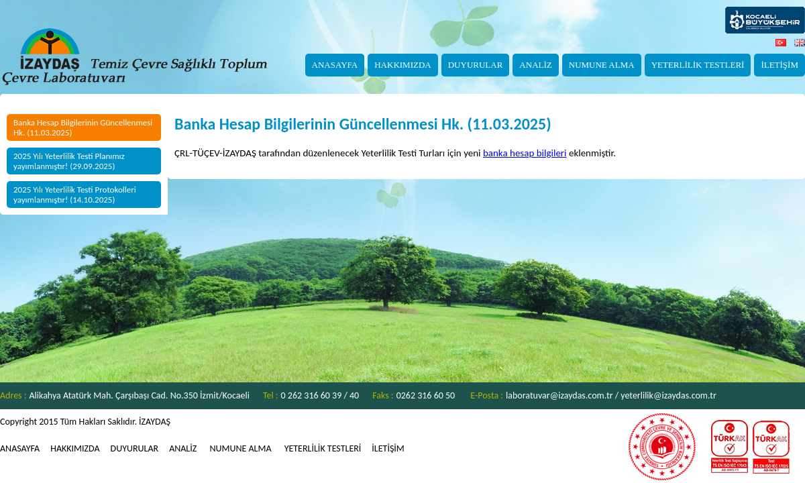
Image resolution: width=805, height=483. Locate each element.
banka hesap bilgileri (525, 153)
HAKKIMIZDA (402, 65)
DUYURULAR (475, 65)
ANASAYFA (335, 65)
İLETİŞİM (779, 65)
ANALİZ (535, 65)
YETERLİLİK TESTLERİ (698, 65)
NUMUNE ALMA (602, 65)
